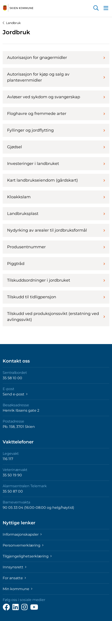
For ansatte (14, 578)
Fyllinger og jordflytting (56, 130)
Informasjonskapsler (22, 534)
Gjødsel (56, 146)
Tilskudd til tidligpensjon (56, 296)
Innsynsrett (14, 567)
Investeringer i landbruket (56, 163)
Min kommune (17, 589)
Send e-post (15, 394)
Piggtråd (56, 263)
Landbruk (12, 23)
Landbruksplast (56, 213)
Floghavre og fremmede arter (56, 113)
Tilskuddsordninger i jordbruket (56, 280)
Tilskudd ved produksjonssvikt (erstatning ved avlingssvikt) (56, 316)
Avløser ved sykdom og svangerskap (56, 96)
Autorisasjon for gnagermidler (56, 57)
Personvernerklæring (23, 545)
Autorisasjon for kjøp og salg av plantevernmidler (56, 77)
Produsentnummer (56, 246)
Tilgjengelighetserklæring (27, 556)
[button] (96, 8)
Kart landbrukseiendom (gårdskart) (56, 180)
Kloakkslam (56, 196)
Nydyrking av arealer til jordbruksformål (56, 230)
